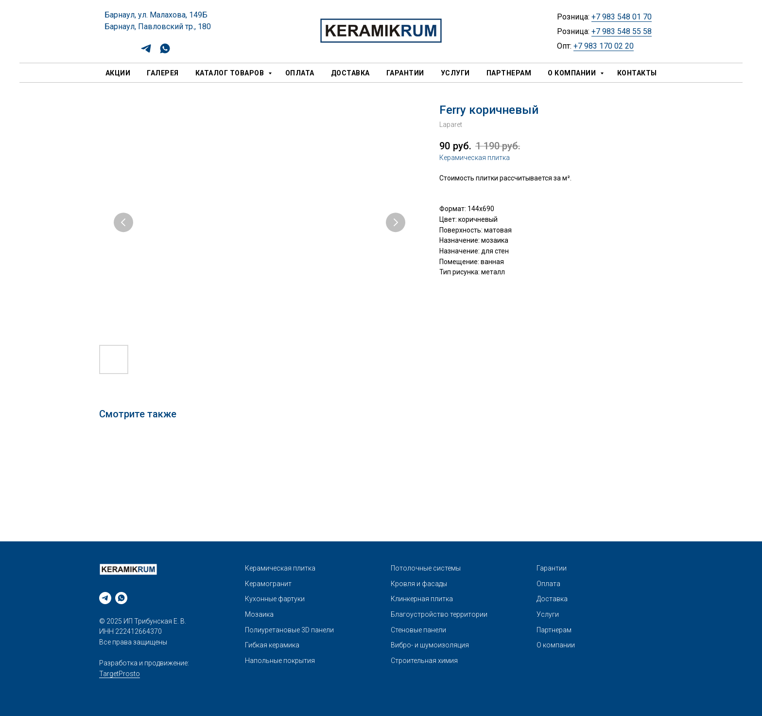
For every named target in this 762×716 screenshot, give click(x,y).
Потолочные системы (426, 568)
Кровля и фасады (419, 584)
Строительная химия (424, 660)
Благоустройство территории (439, 614)
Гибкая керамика (272, 645)
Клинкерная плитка (422, 599)
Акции (118, 73)
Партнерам (509, 73)
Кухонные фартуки (275, 599)
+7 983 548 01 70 (621, 16)
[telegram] (146, 52)
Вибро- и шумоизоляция (430, 645)
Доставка (350, 73)
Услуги (455, 73)
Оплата (299, 73)
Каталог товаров (230, 73)
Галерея (163, 73)
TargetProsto (119, 674)
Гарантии (405, 73)
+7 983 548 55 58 (621, 31)
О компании (573, 73)
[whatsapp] (165, 52)
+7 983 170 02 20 (603, 46)
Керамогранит (268, 584)
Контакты (637, 73)
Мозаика (259, 614)
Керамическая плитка (474, 157)
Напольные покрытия (280, 660)
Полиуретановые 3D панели (289, 630)
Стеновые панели (418, 630)
